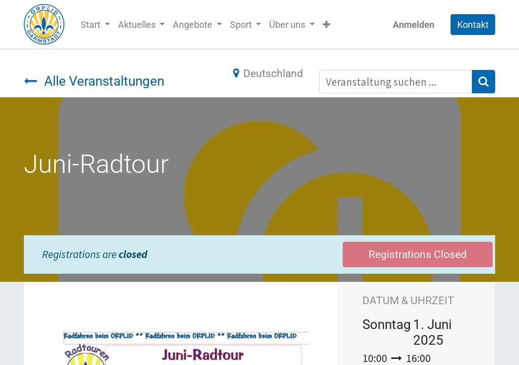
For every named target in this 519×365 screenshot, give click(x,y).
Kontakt (473, 24)
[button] (326, 24)
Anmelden (413, 24)
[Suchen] (483, 81)
